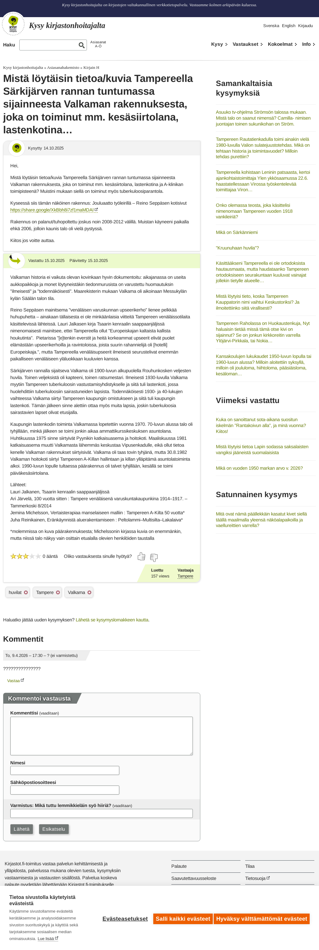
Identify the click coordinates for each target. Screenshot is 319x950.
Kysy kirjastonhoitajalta (23, 67)
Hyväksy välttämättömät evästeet (261, 918)
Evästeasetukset (123, 918)
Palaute (179, 866)
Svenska (271, 25)
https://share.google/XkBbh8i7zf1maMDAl (51, 209)
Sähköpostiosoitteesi (33, 782)
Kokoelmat (280, 44)
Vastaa (13, 680)
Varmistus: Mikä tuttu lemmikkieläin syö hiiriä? (60, 805)
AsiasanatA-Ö (98, 44)
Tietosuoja (255, 878)
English (288, 25)
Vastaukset (245, 44)
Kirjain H (91, 67)
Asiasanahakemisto (63, 67)
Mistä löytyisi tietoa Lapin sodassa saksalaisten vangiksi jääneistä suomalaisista (262, 449)
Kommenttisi (24, 712)
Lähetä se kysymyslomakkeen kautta (112, 619)
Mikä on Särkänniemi (237, 232)
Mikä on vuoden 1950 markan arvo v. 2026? (259, 468)
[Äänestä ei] (154, 558)
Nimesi (17, 762)
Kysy (217, 44)
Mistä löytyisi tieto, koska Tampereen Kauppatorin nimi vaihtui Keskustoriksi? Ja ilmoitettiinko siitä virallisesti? (257, 301)
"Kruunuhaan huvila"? (237, 247)
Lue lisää (46, 938)
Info (306, 44)
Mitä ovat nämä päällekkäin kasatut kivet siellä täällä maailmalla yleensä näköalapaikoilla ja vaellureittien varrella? (261, 519)
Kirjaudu (305, 25)
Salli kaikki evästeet (181, 918)
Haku (9, 44)
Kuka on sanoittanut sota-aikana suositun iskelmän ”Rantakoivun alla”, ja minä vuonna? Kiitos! (261, 425)
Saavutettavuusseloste (193, 878)
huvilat (15, 592)
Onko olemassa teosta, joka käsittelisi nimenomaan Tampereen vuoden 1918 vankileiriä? (254, 210)
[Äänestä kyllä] (142, 556)
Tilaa (250, 866)
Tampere (185, 576)
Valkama (76, 592)
